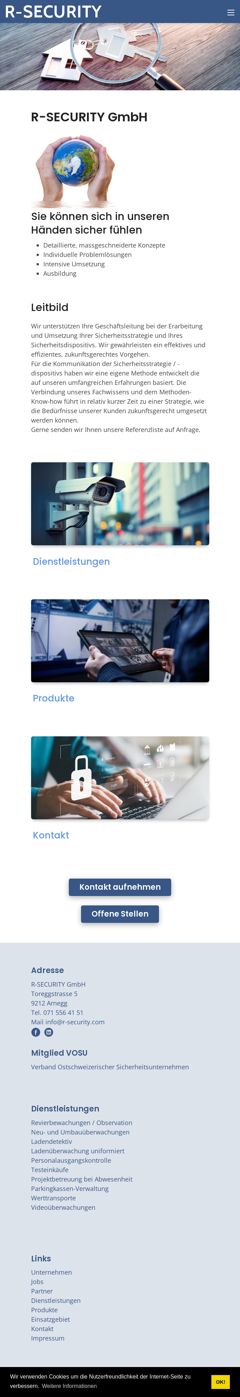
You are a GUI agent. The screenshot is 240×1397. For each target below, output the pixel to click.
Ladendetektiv (51, 1141)
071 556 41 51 (63, 1012)
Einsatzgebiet (50, 1319)
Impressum (48, 1338)
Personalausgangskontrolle (71, 1160)
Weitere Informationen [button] (69, 1386)
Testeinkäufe (49, 1170)
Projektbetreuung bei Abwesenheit (81, 1179)
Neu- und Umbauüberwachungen (80, 1132)
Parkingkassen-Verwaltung (70, 1188)
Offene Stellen (120, 914)
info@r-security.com (75, 1022)
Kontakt (51, 835)
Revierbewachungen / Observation (81, 1122)
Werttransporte (53, 1198)
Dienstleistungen (71, 561)
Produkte (53, 698)
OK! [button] (220, 1382)
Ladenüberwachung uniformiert (77, 1151)
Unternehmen (51, 1272)
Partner (42, 1291)
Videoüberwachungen (63, 1207)
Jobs (37, 1281)
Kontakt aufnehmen (120, 887)
